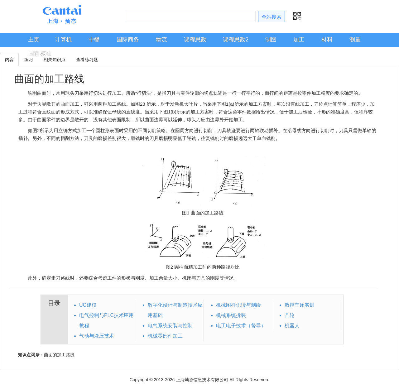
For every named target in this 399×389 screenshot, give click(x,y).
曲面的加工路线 (49, 79)
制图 (270, 39)
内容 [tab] (9, 59)
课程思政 (195, 39)
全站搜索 (271, 17)
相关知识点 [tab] (54, 59)
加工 (299, 39)
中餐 (94, 39)
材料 (327, 39)
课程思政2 (235, 39)
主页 (33, 39)
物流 (161, 39)
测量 (355, 39)
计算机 (63, 39)
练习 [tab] (28, 59)
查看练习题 (87, 59)
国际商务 (128, 39)
